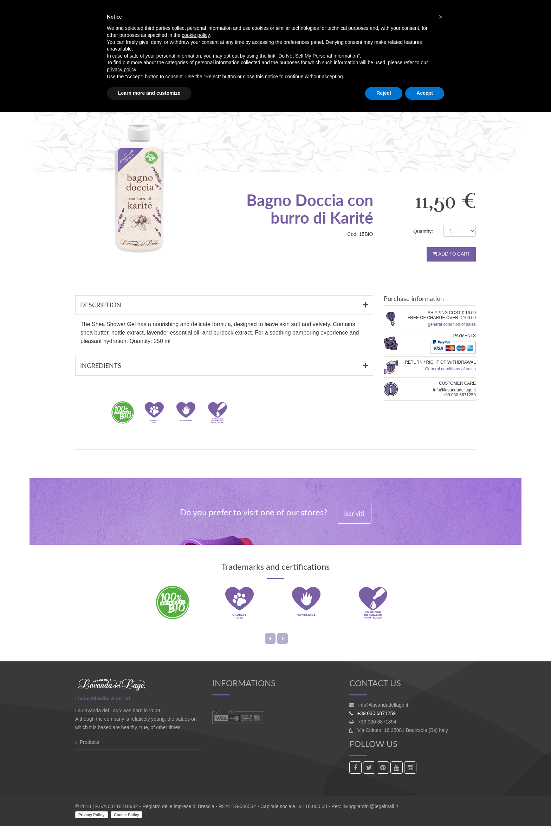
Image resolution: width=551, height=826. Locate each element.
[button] (440, 16)
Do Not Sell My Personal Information (318, 56)
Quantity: (423, 231)
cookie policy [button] (195, 35)
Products (89, 742)
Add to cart (451, 254)
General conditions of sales (450, 368)
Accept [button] (424, 93)
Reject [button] (383, 93)
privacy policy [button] (121, 69)
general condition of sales (452, 324)
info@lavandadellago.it (383, 705)
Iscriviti (354, 513)
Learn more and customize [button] (149, 93)
